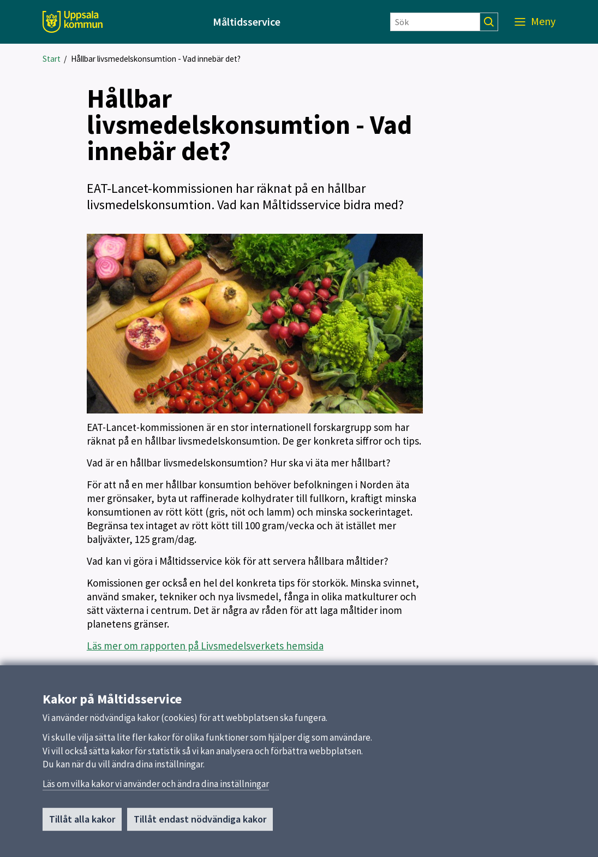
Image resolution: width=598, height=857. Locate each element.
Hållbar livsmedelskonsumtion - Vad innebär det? (156, 59)
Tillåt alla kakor (82, 822)
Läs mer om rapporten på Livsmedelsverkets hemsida (205, 645)
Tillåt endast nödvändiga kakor (200, 822)
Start (52, 59)
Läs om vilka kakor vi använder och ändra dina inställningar (156, 787)
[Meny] (535, 21)
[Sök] (435, 22)
